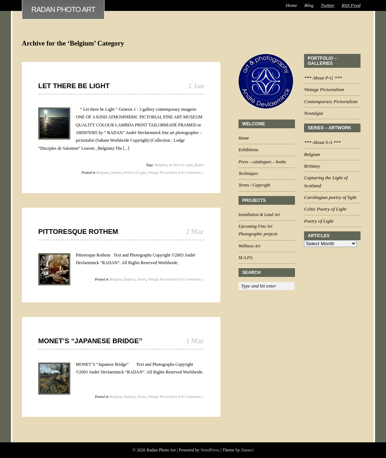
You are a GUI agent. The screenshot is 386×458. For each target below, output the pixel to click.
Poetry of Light (135, 173)
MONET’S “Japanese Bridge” (90, 341)
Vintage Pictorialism (163, 173)
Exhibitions (249, 149)
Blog (309, 5)
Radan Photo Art (63, 9)
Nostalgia (313, 113)
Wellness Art (249, 245)
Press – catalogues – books (262, 161)
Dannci (247, 450)
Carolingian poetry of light (330, 197)
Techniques (248, 173)
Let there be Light (74, 86)
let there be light (180, 165)
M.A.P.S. (246, 257)
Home (291, 5)
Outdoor (116, 173)
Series (141, 279)
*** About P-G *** (323, 78)
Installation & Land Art (259, 214)
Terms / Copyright (254, 185)
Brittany (312, 166)
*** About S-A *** (322, 142)
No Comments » (192, 173)
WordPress (210, 450)
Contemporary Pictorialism (331, 101)
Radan (199, 165)
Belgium (161, 165)
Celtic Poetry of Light (325, 209)
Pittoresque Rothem (78, 231)
